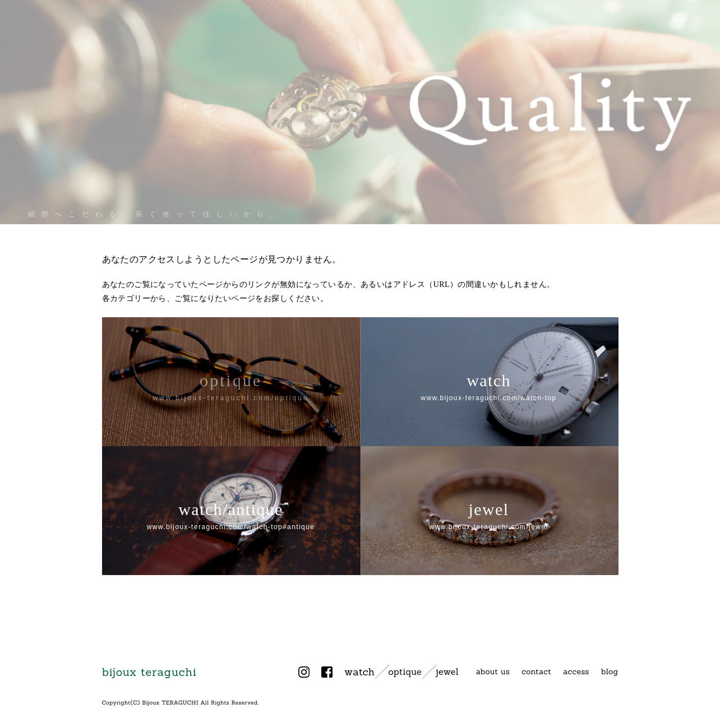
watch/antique (231, 515)
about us (493, 671)
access (576, 671)
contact (536, 671)
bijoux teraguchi (149, 672)
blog (610, 671)
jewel (447, 671)
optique (405, 671)
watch (359, 671)
